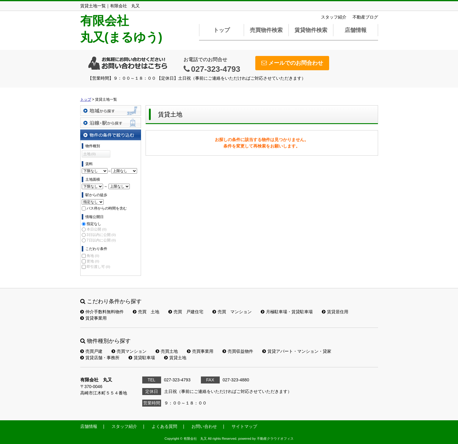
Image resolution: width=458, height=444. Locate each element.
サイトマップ (244, 426)
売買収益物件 (237, 351)
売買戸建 (91, 351)
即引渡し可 (98, 267)
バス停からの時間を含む (107, 208)
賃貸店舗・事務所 (99, 357)
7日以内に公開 (101, 240)
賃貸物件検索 (310, 30)
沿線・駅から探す (110, 122)
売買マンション (129, 351)
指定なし (94, 224)
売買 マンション (232, 311)
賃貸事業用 (93, 318)
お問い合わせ (204, 426)
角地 (93, 256)
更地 (93, 261)
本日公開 (96, 229)
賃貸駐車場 (142, 357)
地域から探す (110, 110)
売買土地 (167, 351)
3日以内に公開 (101, 235)
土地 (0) (89, 154)
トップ (221, 30)
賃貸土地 (175, 357)
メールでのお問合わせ (292, 63)
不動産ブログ (365, 17)
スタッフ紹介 (333, 17)
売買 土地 (146, 311)
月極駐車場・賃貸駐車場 (287, 311)
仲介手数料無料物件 (102, 311)
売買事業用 (200, 351)
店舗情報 (356, 30)
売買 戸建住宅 (185, 311)
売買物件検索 (266, 30)
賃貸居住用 (335, 311)
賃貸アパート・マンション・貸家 (296, 351)
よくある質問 (164, 426)
